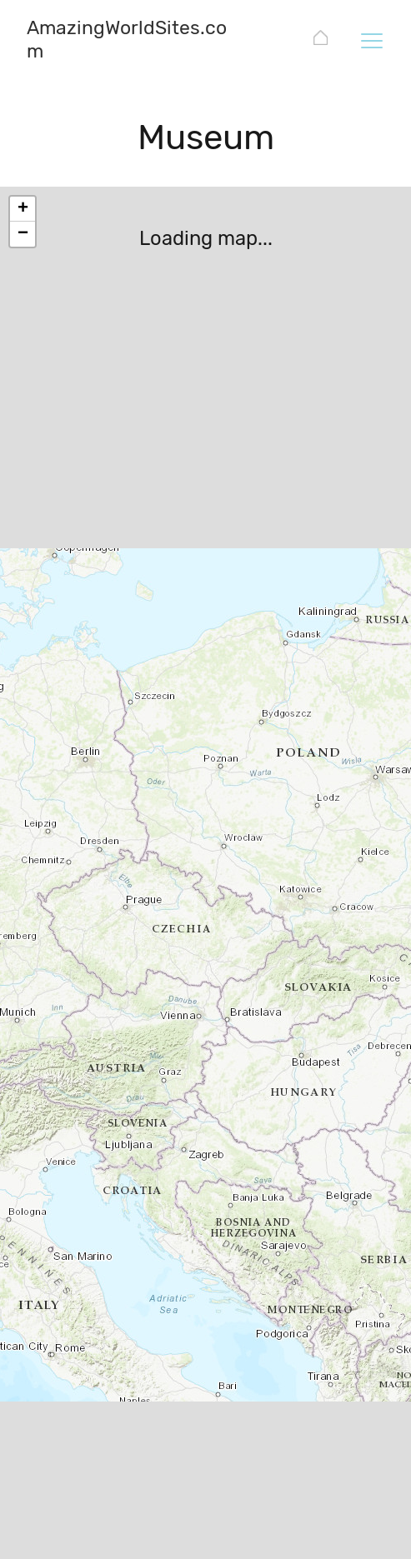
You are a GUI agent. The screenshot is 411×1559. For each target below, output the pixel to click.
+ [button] (23, 209)
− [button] (23, 234)
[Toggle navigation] (371, 40)
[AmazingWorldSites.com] (320, 40)
